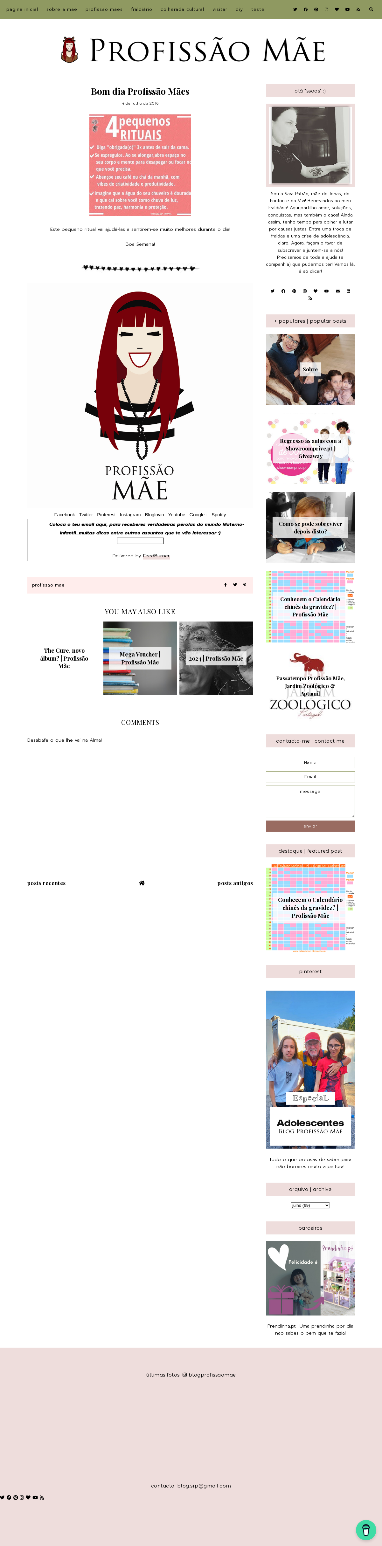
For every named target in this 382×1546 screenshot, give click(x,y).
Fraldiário (141, 9)
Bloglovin (154, 514)
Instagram (131, 514)
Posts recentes (46, 882)
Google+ (198, 514)
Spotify (219, 514)
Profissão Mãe (48, 585)
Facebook (64, 514)
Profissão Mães (104, 9)
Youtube (176, 514)
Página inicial (22, 9)
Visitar (219, 9)
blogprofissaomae (209, 1375)
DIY (239, 9)
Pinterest (106, 514)
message (310, 801)
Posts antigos (235, 882)
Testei (258, 9)
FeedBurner (156, 555)
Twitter (86, 514)
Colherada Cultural (182, 9)
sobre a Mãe (61, 9)
